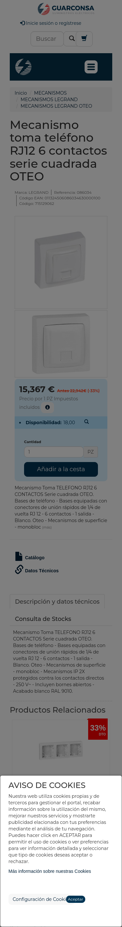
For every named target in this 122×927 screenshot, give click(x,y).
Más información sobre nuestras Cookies (49, 871)
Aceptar (75, 899)
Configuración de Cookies (42, 899)
